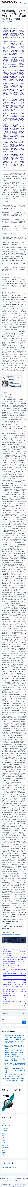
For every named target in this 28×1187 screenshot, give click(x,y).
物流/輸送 (4, 1143)
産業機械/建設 (5, 1147)
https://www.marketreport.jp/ (9, 1167)
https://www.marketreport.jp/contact (11, 934)
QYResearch (5, 1128)
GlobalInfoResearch (6, 1121)
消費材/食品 (5, 1138)
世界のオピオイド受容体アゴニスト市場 (11, 949)
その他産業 (4, 1130)
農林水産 (4, 1152)
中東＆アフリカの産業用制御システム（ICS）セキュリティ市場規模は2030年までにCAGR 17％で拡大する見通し (14, 975)
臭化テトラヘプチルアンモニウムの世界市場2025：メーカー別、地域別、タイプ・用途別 (15, 1047)
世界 (3, 1133)
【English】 (5, 999)
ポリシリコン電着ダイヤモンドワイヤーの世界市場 (14, 951)
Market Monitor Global (7, 1125)
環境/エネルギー (6, 1145)
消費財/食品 (5, 1140)
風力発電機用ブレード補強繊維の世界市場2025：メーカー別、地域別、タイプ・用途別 (15, 1064)
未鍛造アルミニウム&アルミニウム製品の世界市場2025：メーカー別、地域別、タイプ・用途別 (15, 1041)
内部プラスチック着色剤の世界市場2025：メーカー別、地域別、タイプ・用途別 (15, 1070)
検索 (3, 1019)
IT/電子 (3, 1123)
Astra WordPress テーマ (15, 1180)
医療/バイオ (5, 1135)
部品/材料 (4, 1155)
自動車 (3, 1150)
